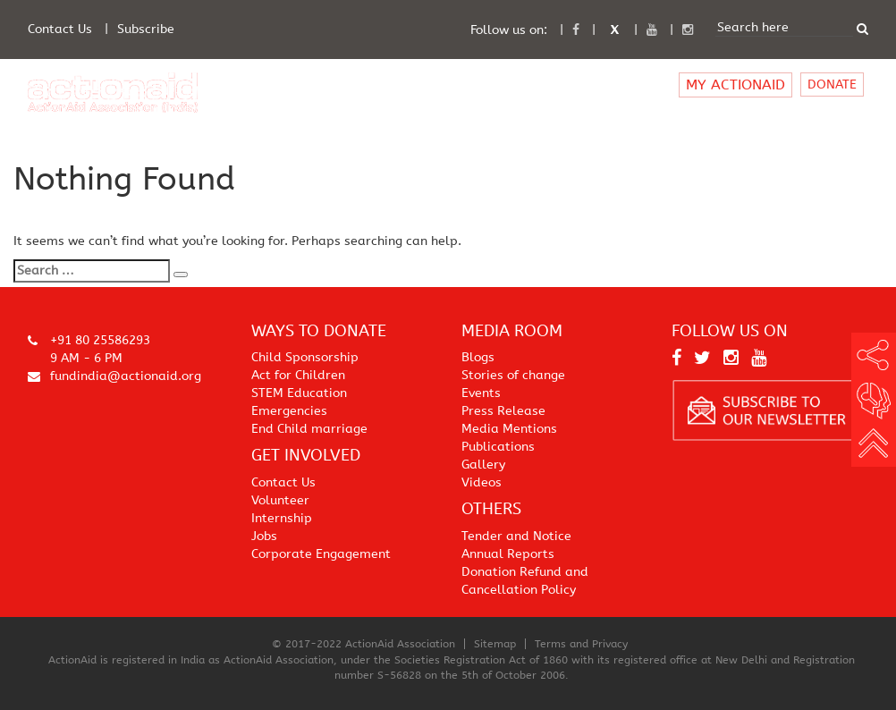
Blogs (477, 357)
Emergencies (289, 410)
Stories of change (513, 375)
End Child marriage (309, 428)
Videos (481, 482)
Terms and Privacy (581, 644)
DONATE (832, 84)
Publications (498, 446)
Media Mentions (509, 428)
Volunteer (280, 500)
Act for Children (298, 375)
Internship (281, 518)
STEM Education (299, 393)
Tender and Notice (516, 536)
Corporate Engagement (321, 554)
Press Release (503, 410)
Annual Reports (507, 554)
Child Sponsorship (305, 357)
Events (481, 393)
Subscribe (145, 29)
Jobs (264, 536)
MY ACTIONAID (735, 84)
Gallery (483, 464)
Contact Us (60, 29)
